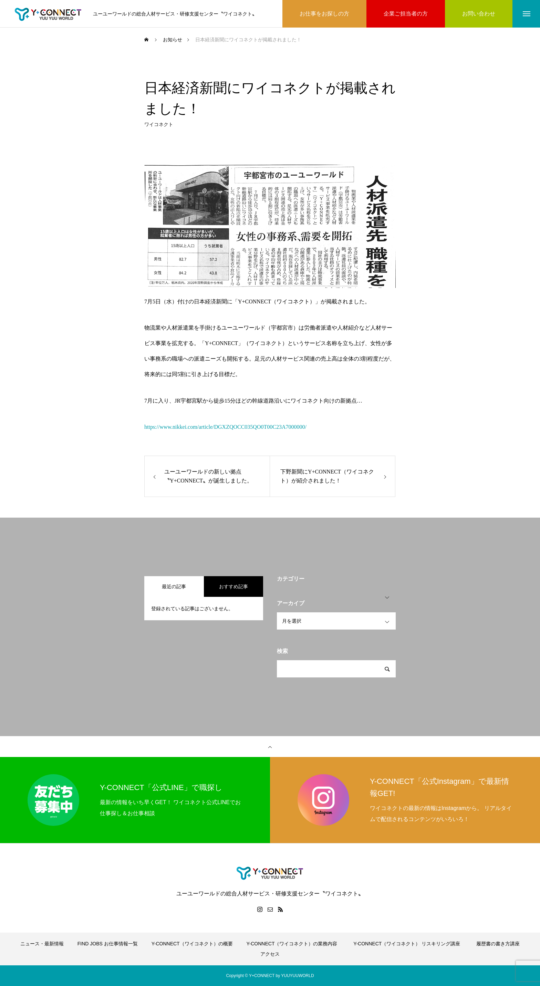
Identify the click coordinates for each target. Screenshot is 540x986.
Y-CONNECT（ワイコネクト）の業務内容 (292, 943)
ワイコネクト (158, 126)
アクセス (270, 954)
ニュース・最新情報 (42, 943)
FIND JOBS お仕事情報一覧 (107, 943)
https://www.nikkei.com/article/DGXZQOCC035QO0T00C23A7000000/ (225, 427)
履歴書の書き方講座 (498, 943)
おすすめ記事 (233, 586)
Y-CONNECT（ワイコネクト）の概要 (192, 943)
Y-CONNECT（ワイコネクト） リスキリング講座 (409, 943)
